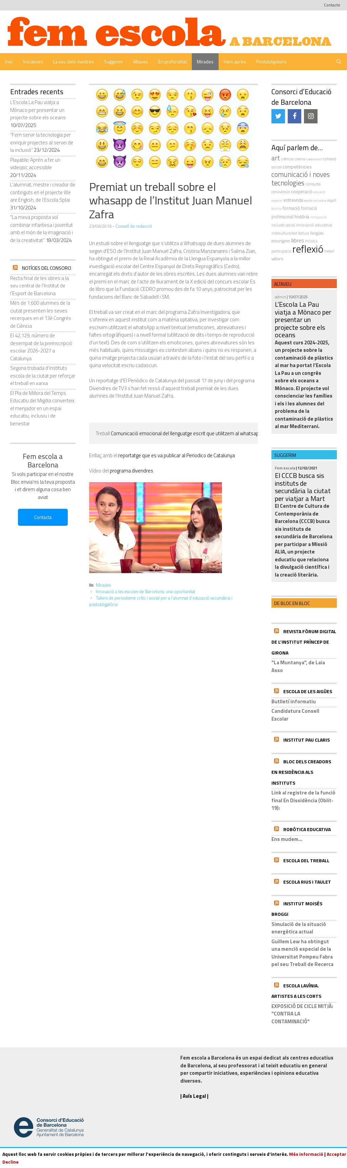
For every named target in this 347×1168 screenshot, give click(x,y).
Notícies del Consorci (46, 267)
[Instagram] (311, 116)
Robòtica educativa (307, 829)
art (275, 158)
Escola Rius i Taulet (307, 881)
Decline (10, 1161)
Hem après (235, 61)
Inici (9, 61)
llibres (297, 240)
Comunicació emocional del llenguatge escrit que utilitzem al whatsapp (186, 433)
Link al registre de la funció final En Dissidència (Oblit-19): (303, 800)
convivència (280, 192)
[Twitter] (278, 116)
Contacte (332, 5)
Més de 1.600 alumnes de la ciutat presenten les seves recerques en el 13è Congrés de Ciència (40, 314)
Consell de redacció (134, 226)
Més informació (306, 1153)
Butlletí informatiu (293, 701)
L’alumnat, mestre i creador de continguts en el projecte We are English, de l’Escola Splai (42, 192)
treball (329, 251)
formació (291, 208)
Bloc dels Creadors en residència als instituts (301, 772)
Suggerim (113, 61)
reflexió (307, 249)
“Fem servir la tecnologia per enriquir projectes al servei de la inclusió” (41, 142)
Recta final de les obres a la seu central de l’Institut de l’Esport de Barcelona (39, 285)
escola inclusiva (315, 200)
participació (281, 251)
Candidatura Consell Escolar (295, 715)
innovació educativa (314, 225)
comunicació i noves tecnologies (300, 178)
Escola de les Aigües (307, 691)
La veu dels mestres (73, 61)
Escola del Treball (306, 860)
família (276, 208)
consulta (313, 184)
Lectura (303, 233)
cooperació (301, 191)
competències (297, 166)
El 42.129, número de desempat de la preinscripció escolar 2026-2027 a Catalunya (41, 346)
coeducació (314, 159)
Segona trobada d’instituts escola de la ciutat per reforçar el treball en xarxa (42, 375)
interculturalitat (284, 233)
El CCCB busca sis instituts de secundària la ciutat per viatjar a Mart (303, 487)
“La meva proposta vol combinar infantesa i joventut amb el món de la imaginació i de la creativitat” (41, 228)
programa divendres (131, 471)
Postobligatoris (271, 61)
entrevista (293, 200)
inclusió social (283, 225)
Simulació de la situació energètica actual (298, 928)
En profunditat (172, 61)
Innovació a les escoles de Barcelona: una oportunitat (145, 591)
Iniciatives (33, 61)
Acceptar (336, 1153)
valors (277, 258)
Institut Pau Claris (306, 739)
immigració (318, 217)
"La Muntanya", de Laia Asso (298, 666)
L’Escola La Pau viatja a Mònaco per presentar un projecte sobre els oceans (38, 109)
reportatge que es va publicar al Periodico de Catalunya (176, 455)
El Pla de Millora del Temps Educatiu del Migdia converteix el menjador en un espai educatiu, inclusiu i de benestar (42, 408)
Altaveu (140, 61)
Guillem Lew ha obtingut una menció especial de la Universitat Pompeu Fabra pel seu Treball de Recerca (302, 953)
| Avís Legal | (194, 1096)
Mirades (205, 61)
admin (280, 297)
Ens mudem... (286, 839)
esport (331, 200)
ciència (287, 159)
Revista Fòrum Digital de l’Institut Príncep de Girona (303, 642)
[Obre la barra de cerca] (339, 61)
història (301, 216)
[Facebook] (294, 116)
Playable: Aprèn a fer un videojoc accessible (35, 164)
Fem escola (285, 468)
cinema (299, 159)
